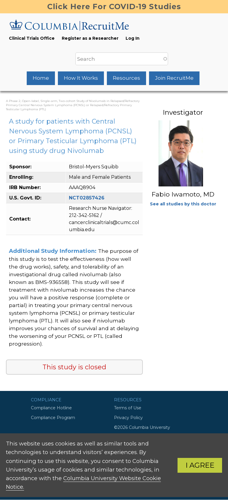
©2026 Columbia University (142, 427)
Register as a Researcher (90, 38)
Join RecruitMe (174, 78)
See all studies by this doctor (183, 204)
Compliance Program (53, 417)
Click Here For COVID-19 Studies (114, 6)
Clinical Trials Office (32, 38)
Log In (133, 38)
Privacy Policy (128, 417)
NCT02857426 (86, 198)
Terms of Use (127, 407)
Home (41, 78)
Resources (126, 78)
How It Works (81, 78)
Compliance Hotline (51, 407)
